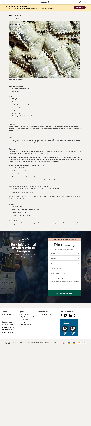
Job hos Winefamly (24, 314)
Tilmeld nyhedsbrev (25, 324)
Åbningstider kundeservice (27, 317)
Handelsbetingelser (8, 327)
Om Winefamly (6, 314)
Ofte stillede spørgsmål (9, 324)
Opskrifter (12, 15)
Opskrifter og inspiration (45, 314)
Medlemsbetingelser (8, 329)
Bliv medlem (5, 317)
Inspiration (18, 15)
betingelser (76, 281)
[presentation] (62, 285)
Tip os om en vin (24, 319)
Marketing (22, 322)
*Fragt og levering (7, 332)
